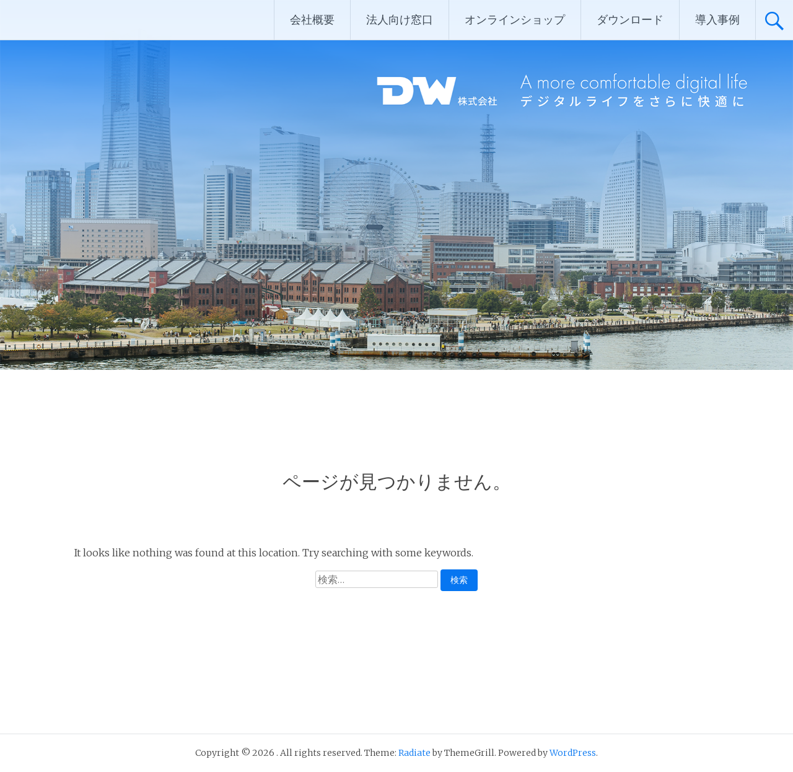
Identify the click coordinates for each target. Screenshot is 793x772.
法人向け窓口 (399, 19)
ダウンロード (630, 19)
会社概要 (312, 19)
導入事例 (717, 19)
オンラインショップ (515, 19)
